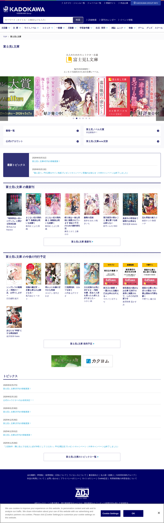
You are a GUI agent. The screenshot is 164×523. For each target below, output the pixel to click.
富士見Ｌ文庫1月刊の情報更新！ (17, 424)
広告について (61, 475)
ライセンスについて (77, 475)
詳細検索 (91, 20)
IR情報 (40, 475)
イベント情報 (125, 20)
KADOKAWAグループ (125, 475)
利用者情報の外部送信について (123, 479)
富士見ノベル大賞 (121, 131)
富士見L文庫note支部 (97, 141)
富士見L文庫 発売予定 (81, 344)
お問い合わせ (52, 479)
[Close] (158, 512)
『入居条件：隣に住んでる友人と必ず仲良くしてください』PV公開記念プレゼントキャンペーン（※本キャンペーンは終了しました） (61, 447)
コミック (47, 28)
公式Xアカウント (14, 141)
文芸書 (5, 28)
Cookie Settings (110, 513)
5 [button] (87, 118)
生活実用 (102, 28)
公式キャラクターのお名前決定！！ (18, 401)
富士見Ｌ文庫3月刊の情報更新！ (17, 389)
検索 (78, 19)
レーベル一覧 (95, 3)
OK (133, 513)
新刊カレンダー (107, 20)
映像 (132, 28)
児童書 (72, 28)
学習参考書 (86, 28)
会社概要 (31, 475)
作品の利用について (35, 479)
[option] (82, 96)
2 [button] (77, 118)
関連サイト (111, 3)
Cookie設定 (103, 479)
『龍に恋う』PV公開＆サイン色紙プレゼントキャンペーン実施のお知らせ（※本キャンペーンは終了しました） (80, 173)
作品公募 (124, 3)
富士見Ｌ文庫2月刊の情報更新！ (17, 412)
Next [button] (160, 98)
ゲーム (141, 28)
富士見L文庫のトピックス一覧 (81, 457)
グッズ (149, 28)
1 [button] (74, 118)
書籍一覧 (10, 131)
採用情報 (49, 475)
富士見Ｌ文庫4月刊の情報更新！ (46, 162)
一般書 (60, 28)
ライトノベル (31, 28)
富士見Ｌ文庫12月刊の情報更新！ (17, 435)
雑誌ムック (118, 28)
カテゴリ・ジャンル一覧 (74, 3)
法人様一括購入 (107, 475)
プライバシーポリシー (70, 479)
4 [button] (83, 118)
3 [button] (80, 118)
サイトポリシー (89, 479)
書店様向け (93, 475)
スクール (159, 28)
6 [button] (90, 118)
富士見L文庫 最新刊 (81, 242)
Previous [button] (4, 98)
